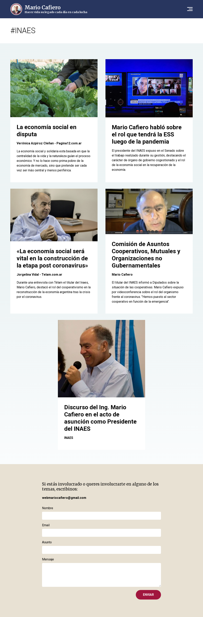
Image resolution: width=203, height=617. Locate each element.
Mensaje (48, 559)
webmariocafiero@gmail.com (64, 498)
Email (46, 525)
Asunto (47, 542)
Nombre (47, 508)
